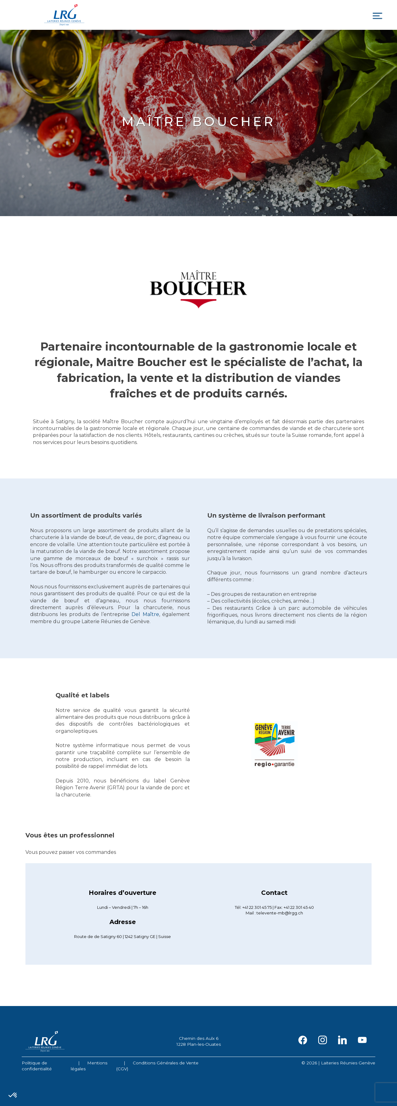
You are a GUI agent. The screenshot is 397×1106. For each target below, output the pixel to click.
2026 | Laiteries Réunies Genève (340, 1062)
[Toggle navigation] (377, 16)
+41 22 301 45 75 (257, 907)
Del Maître (145, 614)
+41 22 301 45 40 (298, 907)
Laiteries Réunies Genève (64, 15)
